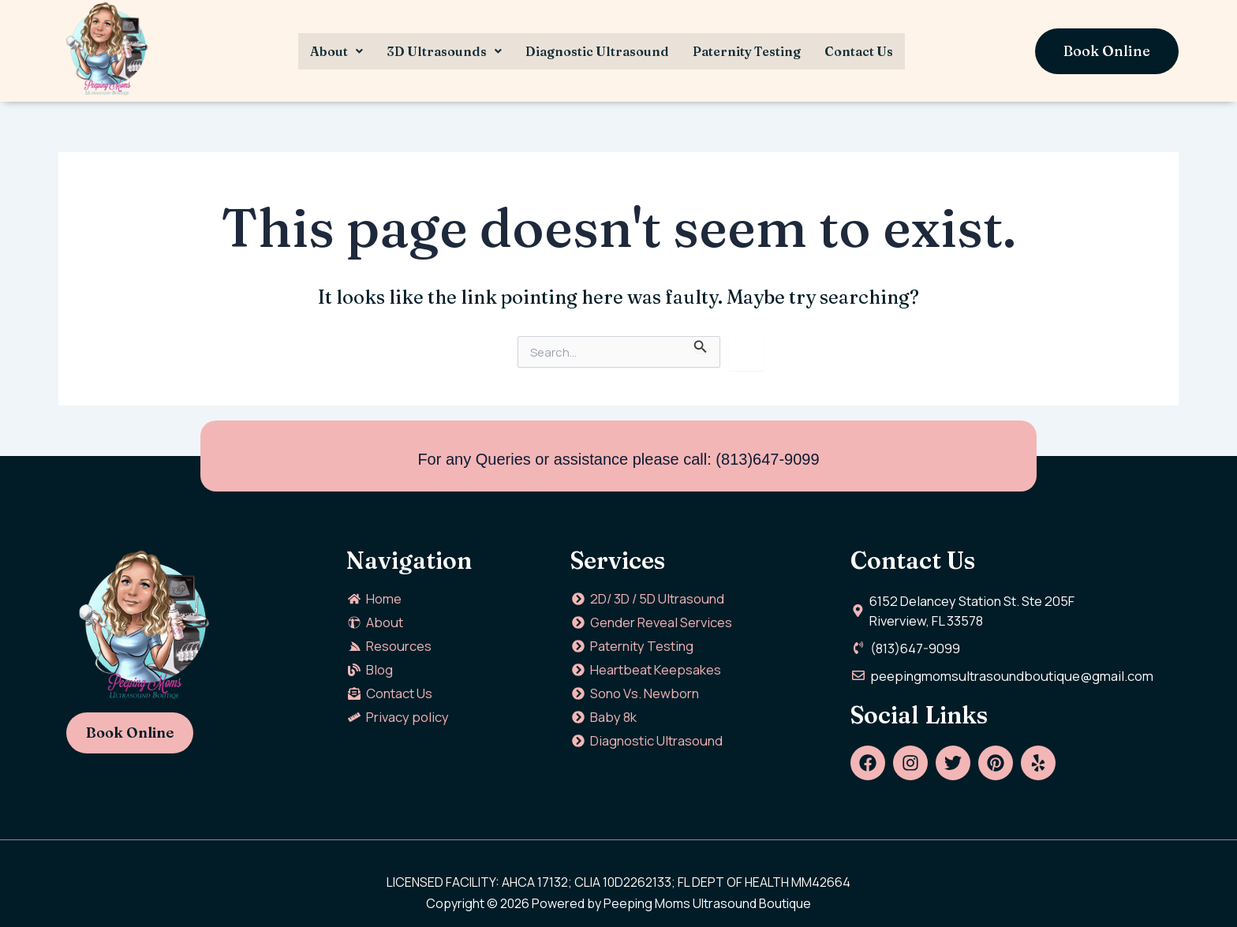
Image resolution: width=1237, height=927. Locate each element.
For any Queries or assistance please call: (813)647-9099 (618, 459)
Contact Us (858, 51)
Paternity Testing (747, 51)
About (336, 51)
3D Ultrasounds (444, 51)
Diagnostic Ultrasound (597, 51)
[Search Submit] (700, 344)
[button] (336, 51)
